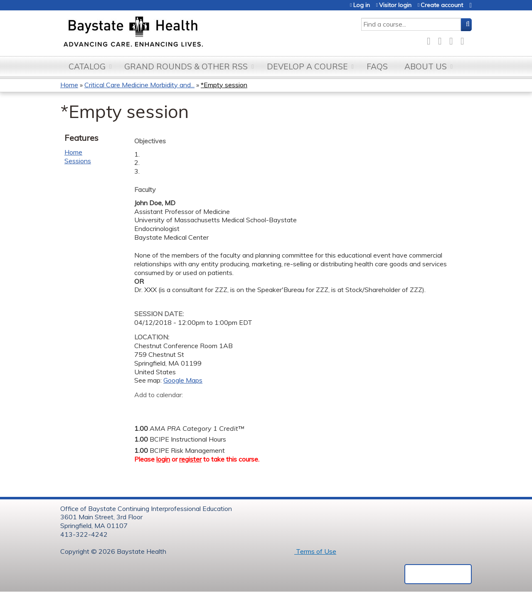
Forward (465, 39)
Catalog (87, 66)
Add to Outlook (200, 408)
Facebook (431, 39)
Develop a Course (307, 66)
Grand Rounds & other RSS (186, 66)
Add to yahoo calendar (161, 408)
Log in (361, 5)
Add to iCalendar (180, 407)
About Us (425, 66)
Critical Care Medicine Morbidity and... (139, 85)
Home (69, 85)
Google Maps (182, 380)
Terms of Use (315, 551)
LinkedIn (453, 39)
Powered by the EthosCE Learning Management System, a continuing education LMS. (438, 574)
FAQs (377, 66)
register (190, 459)
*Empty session (224, 85)
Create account (442, 5)
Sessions (77, 161)
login (163, 459)
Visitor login (395, 5)
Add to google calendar (142, 408)
